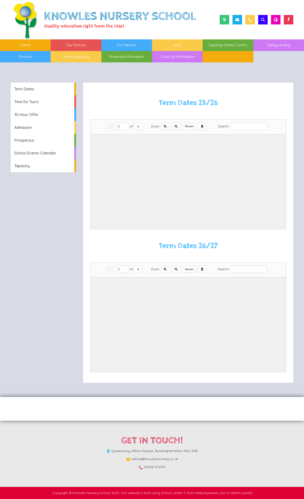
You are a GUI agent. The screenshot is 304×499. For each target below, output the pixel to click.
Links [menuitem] (177, 45)
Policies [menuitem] (25, 57)
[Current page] (123, 126)
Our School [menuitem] (76, 45)
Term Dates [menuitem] (24, 89)
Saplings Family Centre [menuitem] (228, 45)
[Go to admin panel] (236, 493)
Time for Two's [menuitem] (26, 101)
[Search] (248, 126)
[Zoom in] (165, 126)
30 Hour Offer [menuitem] (26, 114)
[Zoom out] (176, 126)
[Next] (138, 126)
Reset (189, 126)
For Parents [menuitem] (126, 45)
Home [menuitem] (25, 45)
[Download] (202, 126)
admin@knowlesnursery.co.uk (154, 459)
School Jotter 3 (173, 493)
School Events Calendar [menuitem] (35, 153)
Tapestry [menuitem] (22, 165)
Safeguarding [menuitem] (278, 45)
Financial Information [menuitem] (126, 57)
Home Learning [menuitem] (76, 57)
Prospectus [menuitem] (24, 140)
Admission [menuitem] (23, 127)
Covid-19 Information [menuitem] (177, 57)
